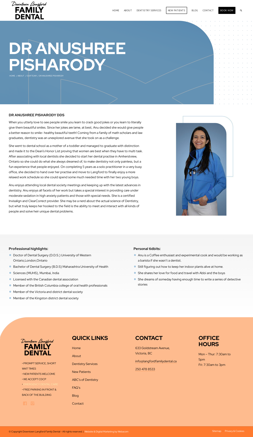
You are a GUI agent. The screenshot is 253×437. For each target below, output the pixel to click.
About (76, 356)
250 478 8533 (145, 369)
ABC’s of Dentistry (85, 380)
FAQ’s (76, 388)
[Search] (241, 10)
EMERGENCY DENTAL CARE (40, 384)
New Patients (81, 372)
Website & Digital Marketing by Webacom (106, 431)
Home (76, 348)
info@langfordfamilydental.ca (156, 361)
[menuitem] (116, 10)
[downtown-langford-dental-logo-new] (29, 10)
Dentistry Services (85, 364)
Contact (78, 403)
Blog (75, 395)
